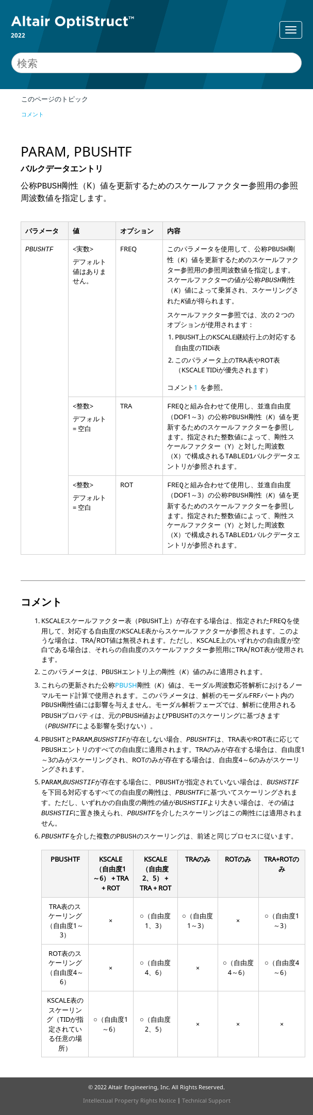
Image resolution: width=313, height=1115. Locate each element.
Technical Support (206, 1100)
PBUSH (126, 685)
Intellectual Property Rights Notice (129, 1100)
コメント (32, 114)
